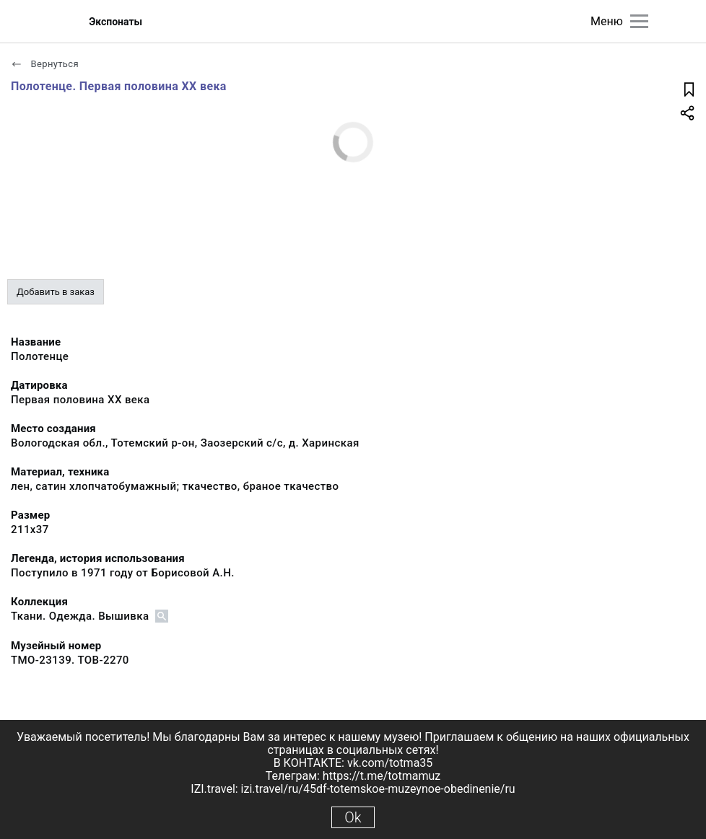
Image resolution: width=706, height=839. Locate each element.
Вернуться (45, 63)
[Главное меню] (639, 21)
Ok (352, 817)
